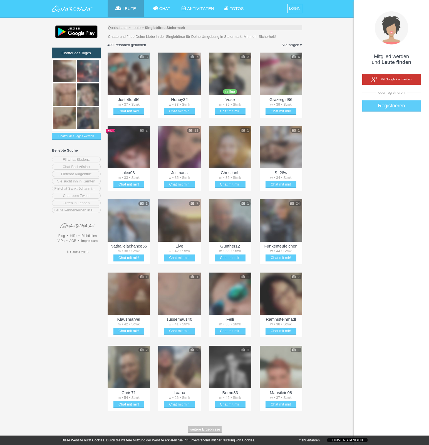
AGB (72, 241)
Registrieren (391, 105)
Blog (61, 236)
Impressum (89, 241)
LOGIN (294, 8)
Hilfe (73, 236)
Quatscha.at (118, 28)
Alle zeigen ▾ (291, 45)
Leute (136, 28)
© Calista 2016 (78, 252)
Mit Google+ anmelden (391, 79)
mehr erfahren (309, 441)
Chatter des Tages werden (76, 136)
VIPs (61, 241)
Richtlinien (89, 236)
